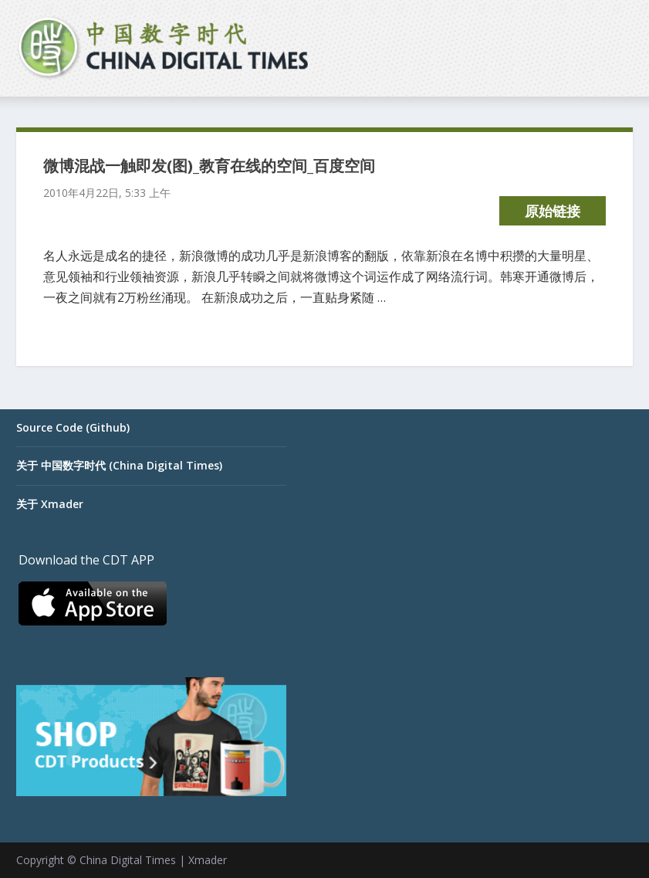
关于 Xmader (49, 504)
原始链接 (552, 211)
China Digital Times (127, 860)
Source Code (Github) (73, 427)
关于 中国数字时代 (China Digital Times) (119, 465)
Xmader (207, 860)
